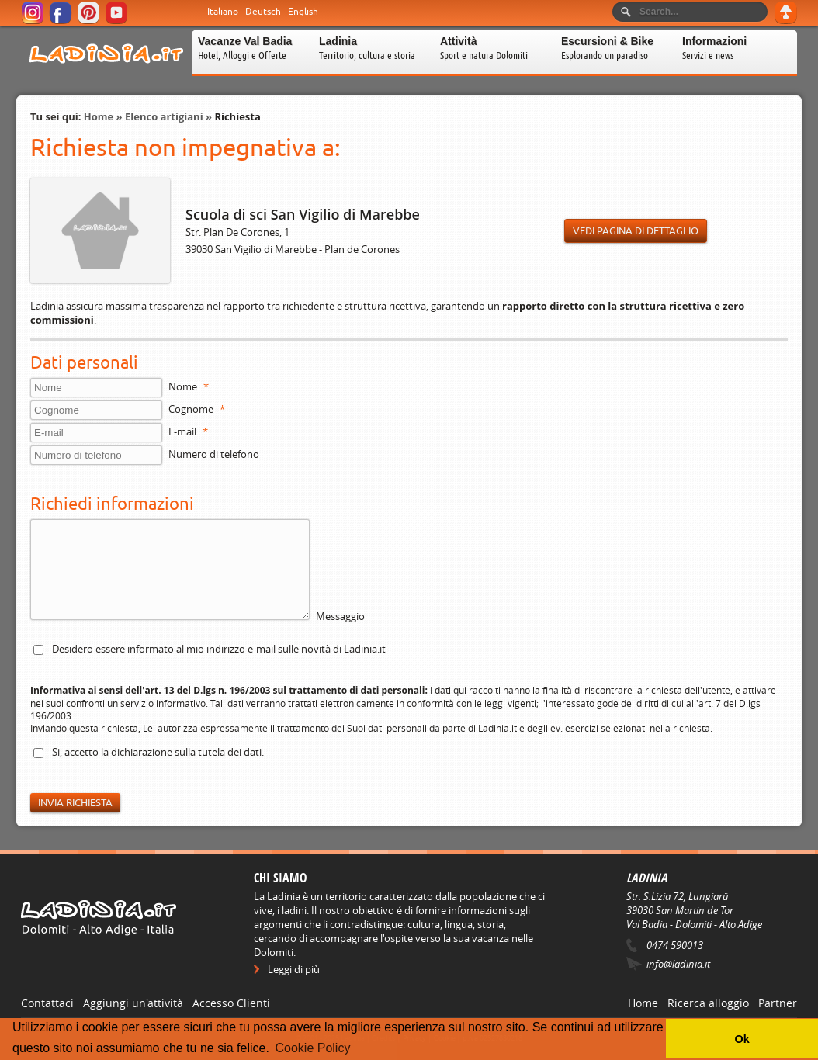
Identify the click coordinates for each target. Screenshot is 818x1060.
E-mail (188, 431)
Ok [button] (741, 1039)
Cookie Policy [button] (312, 1048)
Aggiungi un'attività (133, 1003)
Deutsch (263, 11)
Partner (777, 1003)
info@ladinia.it (678, 964)
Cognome (196, 409)
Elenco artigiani (164, 116)
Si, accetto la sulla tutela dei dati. (158, 752)
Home (98, 116)
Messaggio (340, 616)
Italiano (222, 11)
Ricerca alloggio (708, 1003)
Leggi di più (294, 969)
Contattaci (47, 1003)
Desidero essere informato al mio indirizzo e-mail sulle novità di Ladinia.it (219, 649)
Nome (188, 386)
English (303, 11)
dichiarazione (141, 752)
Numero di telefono (213, 454)
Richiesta (237, 116)
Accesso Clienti (231, 1003)
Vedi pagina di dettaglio (635, 230)
